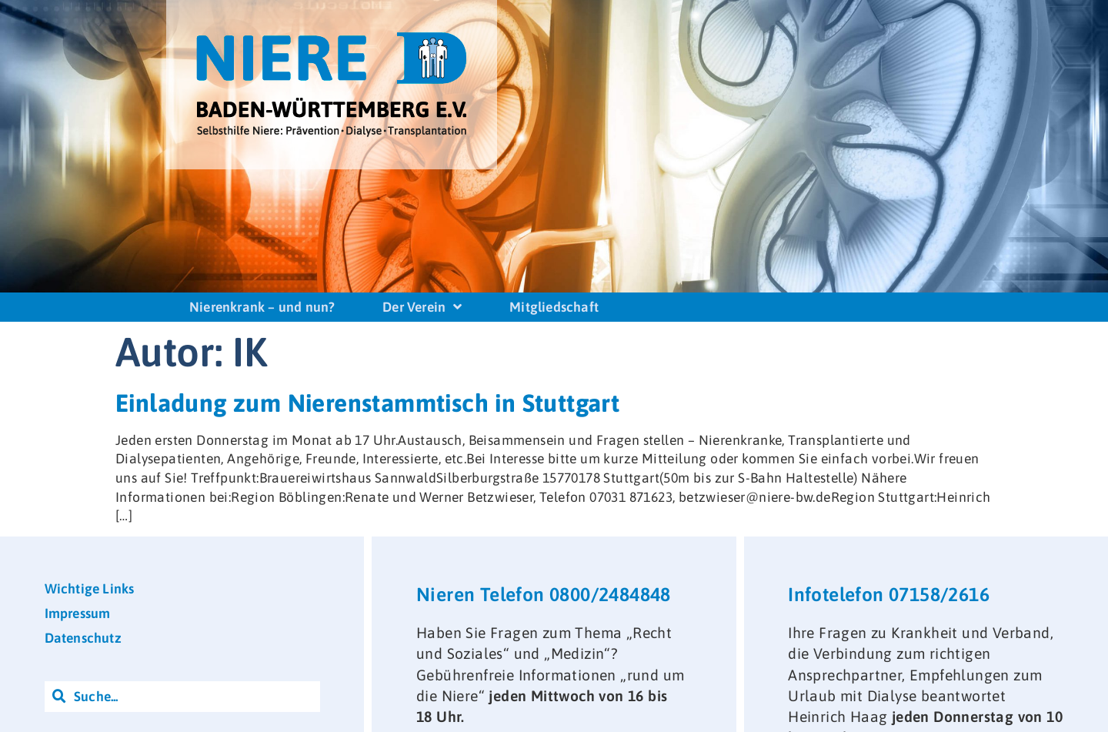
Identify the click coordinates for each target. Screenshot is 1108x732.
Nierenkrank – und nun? (262, 307)
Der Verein (422, 307)
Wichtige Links (90, 589)
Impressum (78, 613)
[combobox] (182, 696)
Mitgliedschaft (554, 307)
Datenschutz (83, 638)
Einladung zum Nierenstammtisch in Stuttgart (367, 403)
